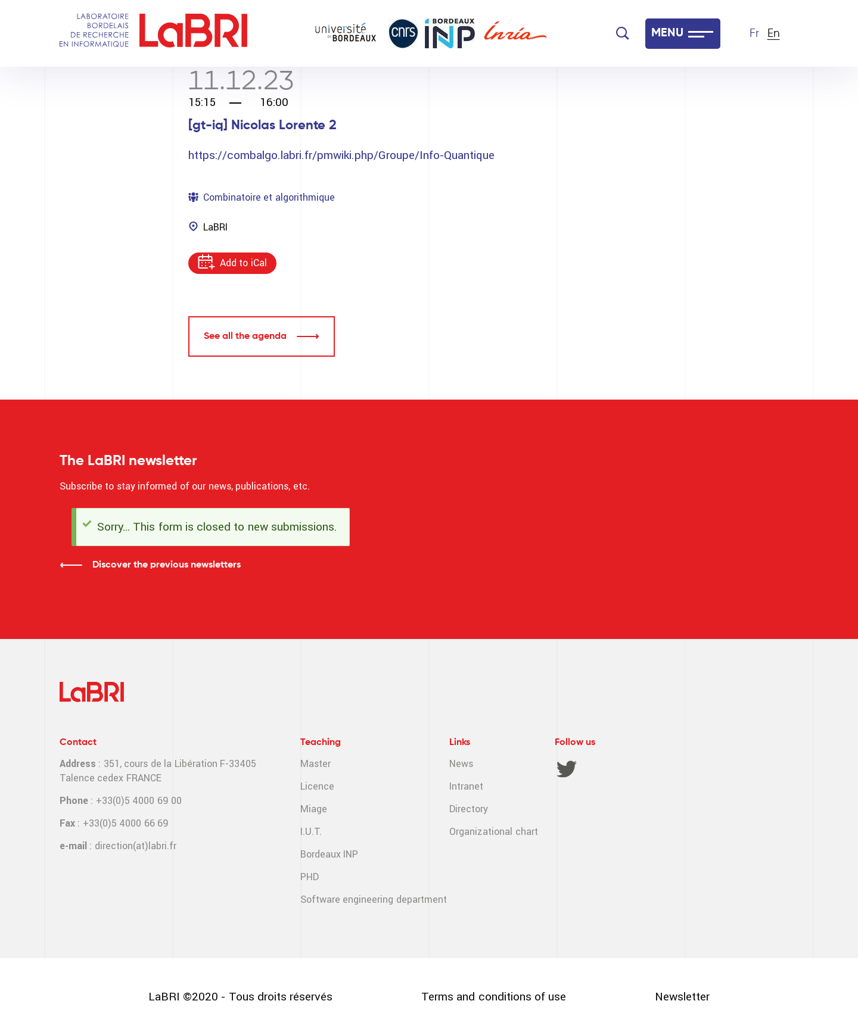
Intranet (466, 786)
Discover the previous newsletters (166, 565)
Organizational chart (493, 831)
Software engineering (346, 899)
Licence (317, 786)
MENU (667, 33)
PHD (309, 877)
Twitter (567, 769)
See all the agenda (245, 336)
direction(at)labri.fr (135, 846)
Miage (313, 809)
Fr (754, 33)
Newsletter (682, 996)
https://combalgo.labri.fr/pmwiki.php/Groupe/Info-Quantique (341, 155)
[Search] (622, 33)
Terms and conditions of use (493, 996)
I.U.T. (311, 831)
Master (315, 763)
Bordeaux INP (329, 854)
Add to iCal (243, 263)
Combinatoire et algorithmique (269, 197)
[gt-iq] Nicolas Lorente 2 (262, 125)
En (773, 33)
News (461, 763)
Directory (468, 809)
